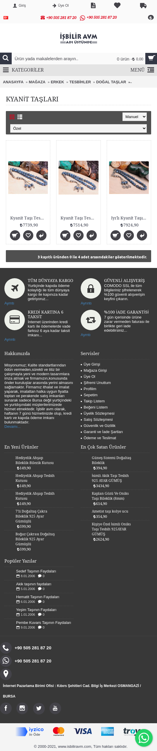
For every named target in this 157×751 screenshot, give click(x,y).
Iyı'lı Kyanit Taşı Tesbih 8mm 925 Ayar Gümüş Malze (130, 218)
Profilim (88, 389)
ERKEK (57, 82)
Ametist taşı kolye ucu (110, 511)
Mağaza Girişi (94, 370)
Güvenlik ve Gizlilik (98, 425)
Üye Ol (88, 376)
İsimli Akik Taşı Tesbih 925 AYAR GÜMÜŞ (110, 478)
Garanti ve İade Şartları (102, 432)
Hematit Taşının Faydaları (37, 597)
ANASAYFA (13, 82)
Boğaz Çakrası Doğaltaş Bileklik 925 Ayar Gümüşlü (35, 539)
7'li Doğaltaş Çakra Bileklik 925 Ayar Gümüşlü (31, 516)
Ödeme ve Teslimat (98, 438)
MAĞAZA (37, 82)
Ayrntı (9, 303)
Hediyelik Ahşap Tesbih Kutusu (35, 478)
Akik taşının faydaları (33, 584)
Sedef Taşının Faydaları (36, 571)
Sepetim (89, 395)
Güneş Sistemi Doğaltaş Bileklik (111, 460)
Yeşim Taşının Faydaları (36, 610)
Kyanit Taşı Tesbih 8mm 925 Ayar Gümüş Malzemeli (29, 218)
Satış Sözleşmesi (97, 419)
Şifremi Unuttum (96, 382)
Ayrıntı (86, 303)
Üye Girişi (90, 364)
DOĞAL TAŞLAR (111, 82)
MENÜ (142, 70)
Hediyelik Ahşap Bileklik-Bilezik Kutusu (34, 460)
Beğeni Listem (94, 407)
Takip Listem (93, 401)
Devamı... (12, 426)
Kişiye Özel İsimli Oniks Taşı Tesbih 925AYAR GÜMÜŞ (111, 529)
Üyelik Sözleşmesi (97, 413)
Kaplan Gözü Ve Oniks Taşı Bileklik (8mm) (110, 496)
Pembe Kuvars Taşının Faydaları (43, 622)
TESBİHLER (80, 82)
